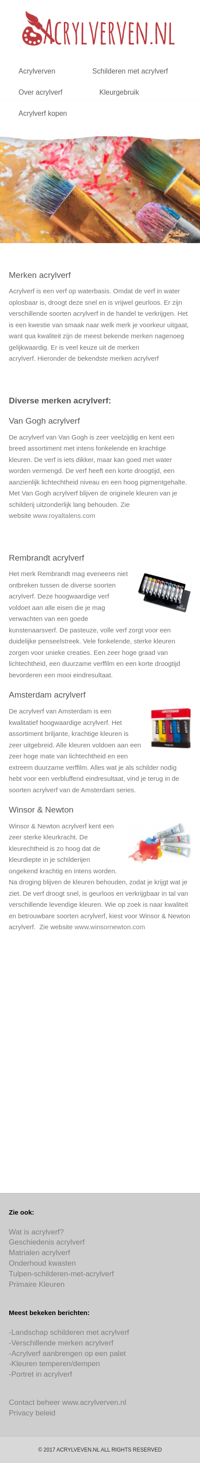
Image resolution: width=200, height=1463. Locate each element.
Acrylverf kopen (43, 113)
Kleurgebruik (119, 92)
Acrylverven (37, 71)
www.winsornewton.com (109, 927)
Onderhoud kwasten (42, 1263)
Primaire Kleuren (37, 1284)
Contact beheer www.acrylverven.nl (67, 1402)
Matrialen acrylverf (39, 1253)
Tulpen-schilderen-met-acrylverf (61, 1274)
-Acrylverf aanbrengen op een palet (67, 1353)
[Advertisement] (100, 1068)
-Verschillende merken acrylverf (61, 1343)
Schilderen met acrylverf (130, 71)
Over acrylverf (41, 92)
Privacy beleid (32, 1413)
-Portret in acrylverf (40, 1374)
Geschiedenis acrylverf (47, 1242)
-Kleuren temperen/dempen (54, 1364)
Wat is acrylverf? (36, 1232)
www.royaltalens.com (64, 515)
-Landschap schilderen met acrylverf (69, 1332)
